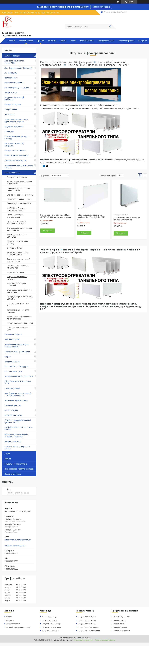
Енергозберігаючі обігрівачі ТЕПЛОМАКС (19, 291)
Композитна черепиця (51, 627)
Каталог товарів (26, 41)
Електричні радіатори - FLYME (20, 195)
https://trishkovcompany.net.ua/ (18, 540)
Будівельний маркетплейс (15, 464)
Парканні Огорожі (12, 339)
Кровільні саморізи (12, 405)
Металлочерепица (126, 41)
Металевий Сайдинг (13, 334)
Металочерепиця (49, 617)
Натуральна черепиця (51, 623)
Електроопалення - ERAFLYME (20, 323)
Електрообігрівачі (12, 172)
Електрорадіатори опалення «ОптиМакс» (19, 182)
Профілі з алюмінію (12, 441)
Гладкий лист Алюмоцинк (88, 627)
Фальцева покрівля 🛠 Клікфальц (14, 144)
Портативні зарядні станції (16, 400)
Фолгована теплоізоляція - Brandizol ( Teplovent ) (16, 435)
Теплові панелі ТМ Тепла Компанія (18, 311)
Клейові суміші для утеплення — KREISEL (18, 428)
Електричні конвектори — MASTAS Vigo (18, 266)
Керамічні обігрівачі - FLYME (19, 199)
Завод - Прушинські (122, 617)
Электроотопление (106, 41)
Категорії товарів (101, 6)
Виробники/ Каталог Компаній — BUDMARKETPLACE (17, 394)
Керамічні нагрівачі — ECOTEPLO (16, 235)
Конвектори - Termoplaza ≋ (19, 203)
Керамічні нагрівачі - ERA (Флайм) (17, 242)
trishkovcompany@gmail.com (16, 545)
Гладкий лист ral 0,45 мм (87, 617)
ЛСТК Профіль (10, 73)
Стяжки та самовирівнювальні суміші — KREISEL (17, 421)
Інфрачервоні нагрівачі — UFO (18, 328)
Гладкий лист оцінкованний (89, 630)
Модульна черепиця (50, 630)
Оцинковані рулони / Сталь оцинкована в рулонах (16, 120)
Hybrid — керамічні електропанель (15, 215)
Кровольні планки (12, 388)
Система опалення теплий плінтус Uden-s (18, 260)
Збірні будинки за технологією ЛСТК (17, 382)
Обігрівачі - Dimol (14, 248)
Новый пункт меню (12, 474)
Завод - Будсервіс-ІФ (122, 630)
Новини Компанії (86, 41)
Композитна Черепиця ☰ (15, 160)
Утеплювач (9, 131)
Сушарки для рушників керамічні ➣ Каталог (16, 222)
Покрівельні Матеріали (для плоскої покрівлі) (16, 345)
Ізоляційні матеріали (13, 415)
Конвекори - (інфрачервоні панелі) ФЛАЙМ (18, 189)
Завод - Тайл (119, 623)
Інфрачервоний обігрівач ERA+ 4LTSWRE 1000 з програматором (55, 216)
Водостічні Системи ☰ (14, 82)
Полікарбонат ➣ (11, 78)
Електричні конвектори (17, 177)
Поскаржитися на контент (83, 640)
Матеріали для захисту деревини (18, 376)
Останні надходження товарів (18, 627)
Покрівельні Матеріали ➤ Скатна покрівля (18, 166)
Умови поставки (13, 623)
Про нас (40, 41)
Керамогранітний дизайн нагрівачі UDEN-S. (17, 253)
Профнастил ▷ (10, 92)
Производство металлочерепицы (19, 469)
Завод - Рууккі (119, 620)
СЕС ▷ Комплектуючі (13, 371)
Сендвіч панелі (10, 109)
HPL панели (9, 114)
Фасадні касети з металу (15, 150)
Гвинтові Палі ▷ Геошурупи (16, 366)
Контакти (52, 41)
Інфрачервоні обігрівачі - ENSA (18, 304)
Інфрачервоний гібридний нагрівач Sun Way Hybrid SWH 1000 (91, 217)
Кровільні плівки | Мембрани (17, 351)
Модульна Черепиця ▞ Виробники (14, 98)
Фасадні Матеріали (12, 104)
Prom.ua (87, 638)
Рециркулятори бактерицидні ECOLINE (19, 297)
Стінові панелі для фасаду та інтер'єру (16, 137)
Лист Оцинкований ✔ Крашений (18, 68)
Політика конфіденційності (105, 640)
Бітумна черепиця (49, 620)
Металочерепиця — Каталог (17, 87)
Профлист (142, 41)
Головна (11, 41)
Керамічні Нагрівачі (15, 272)
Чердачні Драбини (12, 361)
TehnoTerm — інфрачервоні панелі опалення (19, 317)
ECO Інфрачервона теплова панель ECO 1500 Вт (127, 218)
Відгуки (7, 459)
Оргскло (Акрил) (11, 410)
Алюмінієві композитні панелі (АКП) (14, 62)
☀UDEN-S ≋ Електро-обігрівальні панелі (16, 209)
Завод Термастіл (120, 627)
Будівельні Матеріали (13, 126)
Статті (73, 41)
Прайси (63, 41)
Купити (49, 230)
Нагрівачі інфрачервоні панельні (17, 277)
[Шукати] (110, 26)
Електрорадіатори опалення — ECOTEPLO (19, 229)
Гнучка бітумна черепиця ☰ (16, 155)
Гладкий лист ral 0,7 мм (87, 623)
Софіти (7, 356)
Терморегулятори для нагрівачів (16, 284)
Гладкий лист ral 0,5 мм (87, 620)
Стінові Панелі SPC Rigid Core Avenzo (17, 447)
